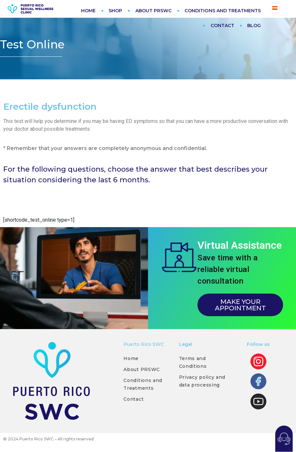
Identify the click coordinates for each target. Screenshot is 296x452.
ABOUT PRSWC (153, 11)
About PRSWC (141, 371)
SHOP (115, 11)
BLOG (254, 25)
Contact (133, 401)
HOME (88, 11)
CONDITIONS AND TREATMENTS (223, 11)
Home (131, 360)
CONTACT (222, 25)
